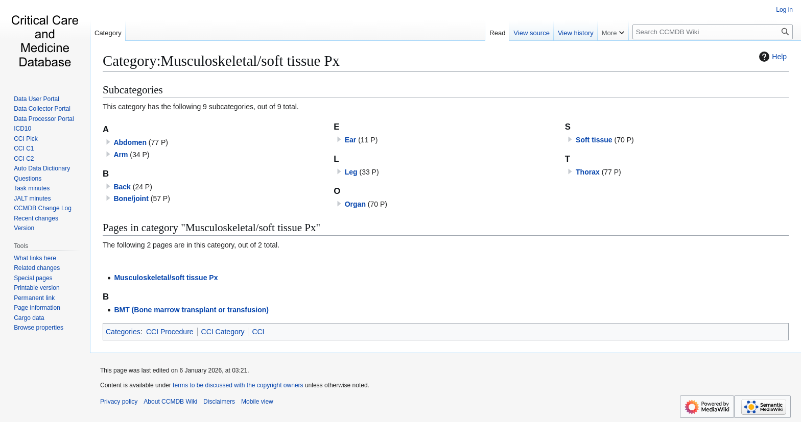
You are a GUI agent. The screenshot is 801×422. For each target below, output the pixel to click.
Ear (351, 140)
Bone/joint (130, 198)
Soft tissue (594, 140)
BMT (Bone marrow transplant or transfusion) (191, 310)
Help (772, 57)
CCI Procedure (170, 332)
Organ (355, 204)
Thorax (588, 172)
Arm (120, 155)
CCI (258, 332)
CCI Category (223, 332)
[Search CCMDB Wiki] (712, 31)
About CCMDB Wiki (170, 401)
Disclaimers (219, 401)
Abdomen (130, 142)
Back (121, 187)
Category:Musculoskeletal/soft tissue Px (221, 61)
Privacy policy (118, 401)
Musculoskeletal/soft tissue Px (166, 278)
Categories (123, 332)
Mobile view (257, 401)
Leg (351, 172)
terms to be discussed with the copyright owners (238, 385)
